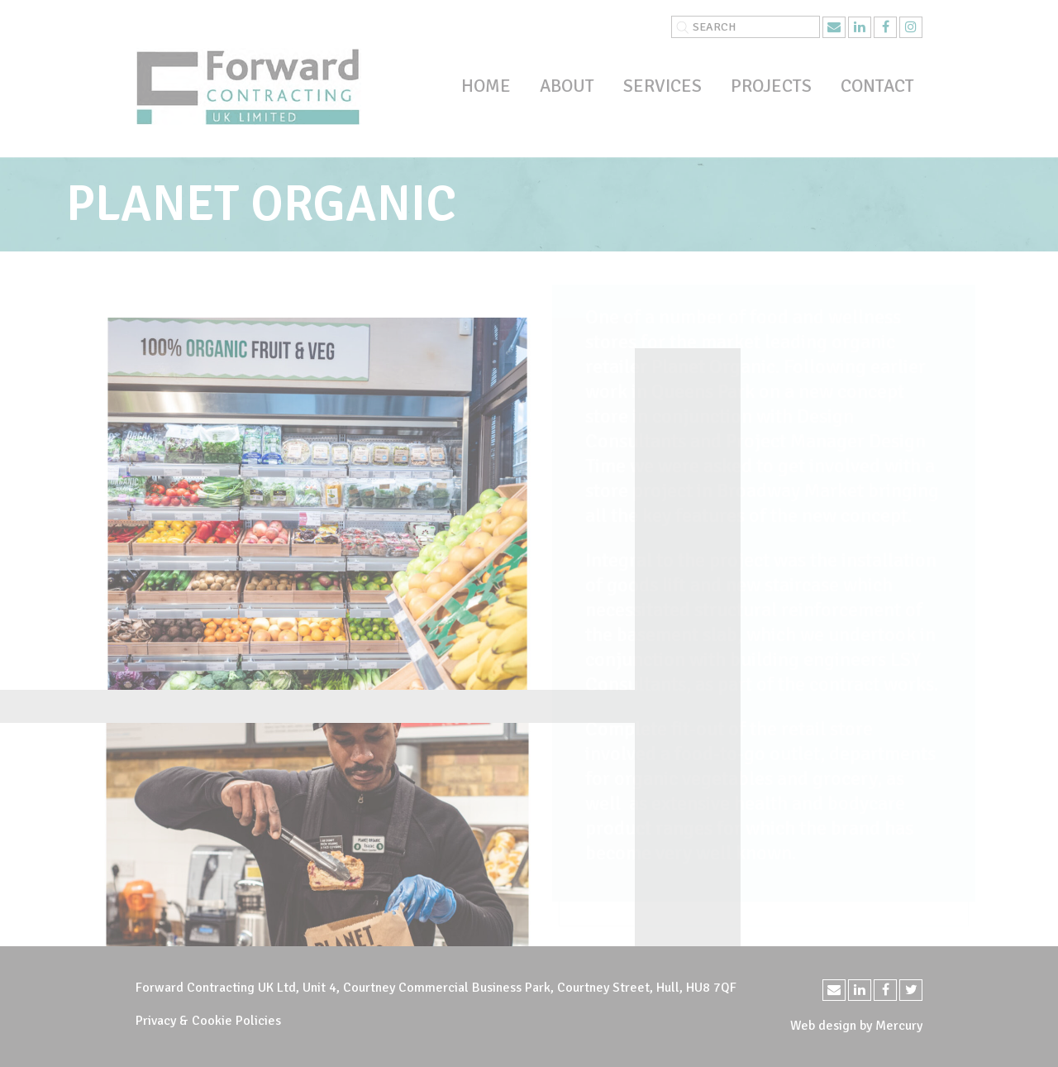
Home (486, 85)
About (567, 85)
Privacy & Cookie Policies (208, 1020)
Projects (771, 85)
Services (662, 85)
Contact (877, 85)
